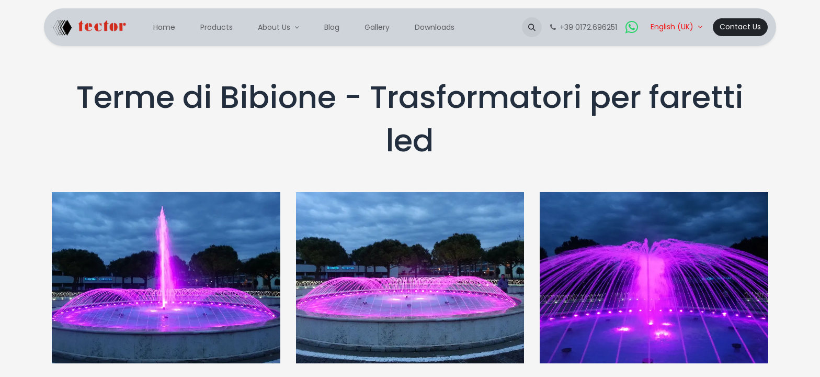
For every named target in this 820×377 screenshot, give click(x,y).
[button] (532, 27)
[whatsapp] (631, 27)
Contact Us (740, 26)
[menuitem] (164, 27)
